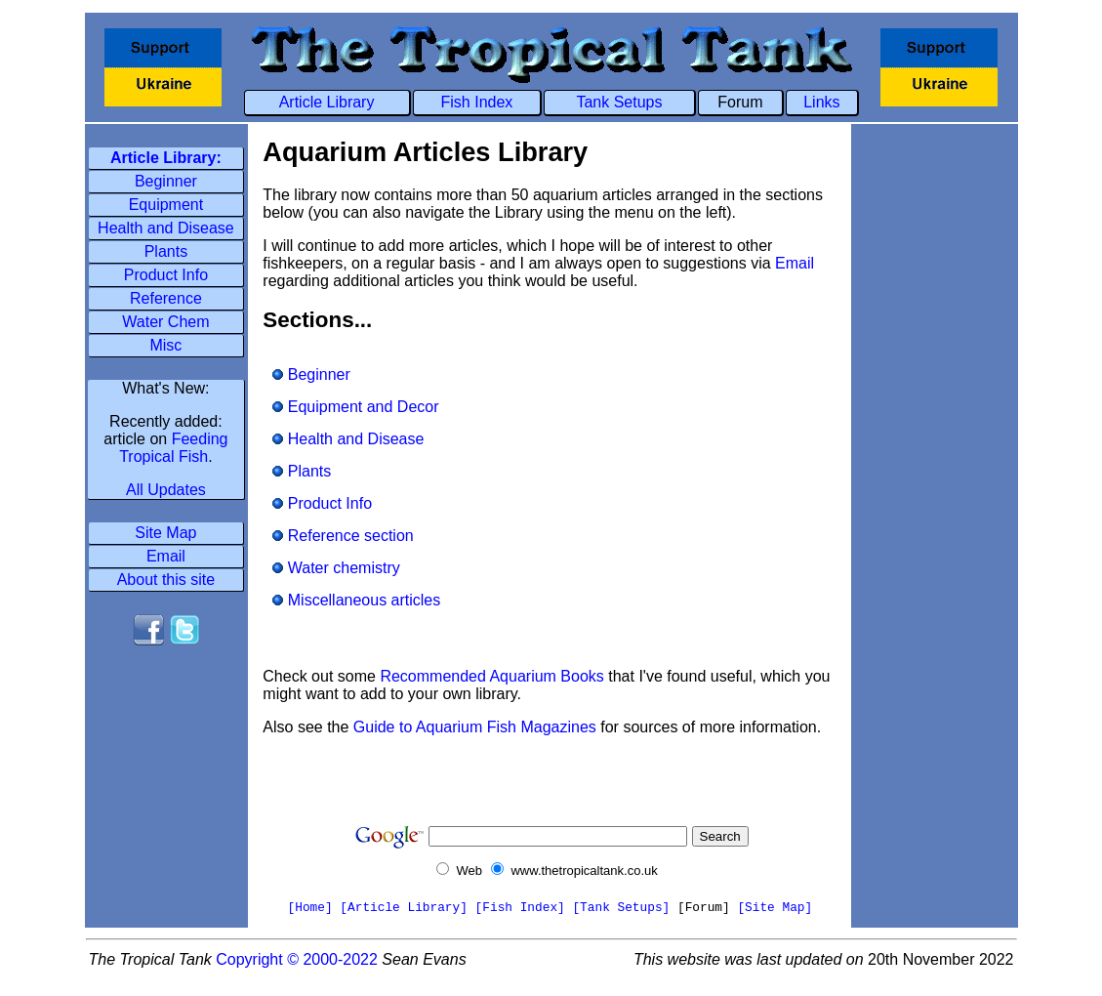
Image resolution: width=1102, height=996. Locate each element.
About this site (166, 579)
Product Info (166, 275)
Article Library (327, 102)
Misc (165, 345)
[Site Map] (774, 907)
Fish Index (477, 102)
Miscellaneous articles (356, 600)
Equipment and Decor (355, 406)
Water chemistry (335, 568)
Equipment (166, 204)
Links (821, 102)
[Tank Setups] (621, 907)
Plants (165, 251)
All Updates (166, 489)
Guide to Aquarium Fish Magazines (474, 727)
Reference (166, 298)
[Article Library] (404, 907)
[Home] (310, 907)
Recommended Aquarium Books (491, 676)
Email (165, 556)
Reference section (342, 535)
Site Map (165, 532)
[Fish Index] (520, 907)
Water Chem (165, 321)
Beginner (166, 181)
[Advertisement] (165, 715)
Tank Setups (619, 102)
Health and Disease (166, 228)
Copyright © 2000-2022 (297, 959)
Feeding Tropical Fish (173, 448)
